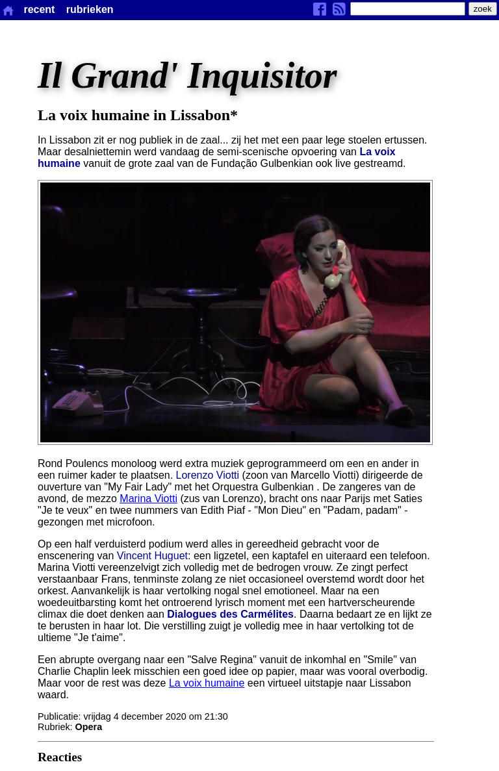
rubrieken (90, 9)
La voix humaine (207, 683)
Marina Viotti (148, 498)
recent (39, 9)
